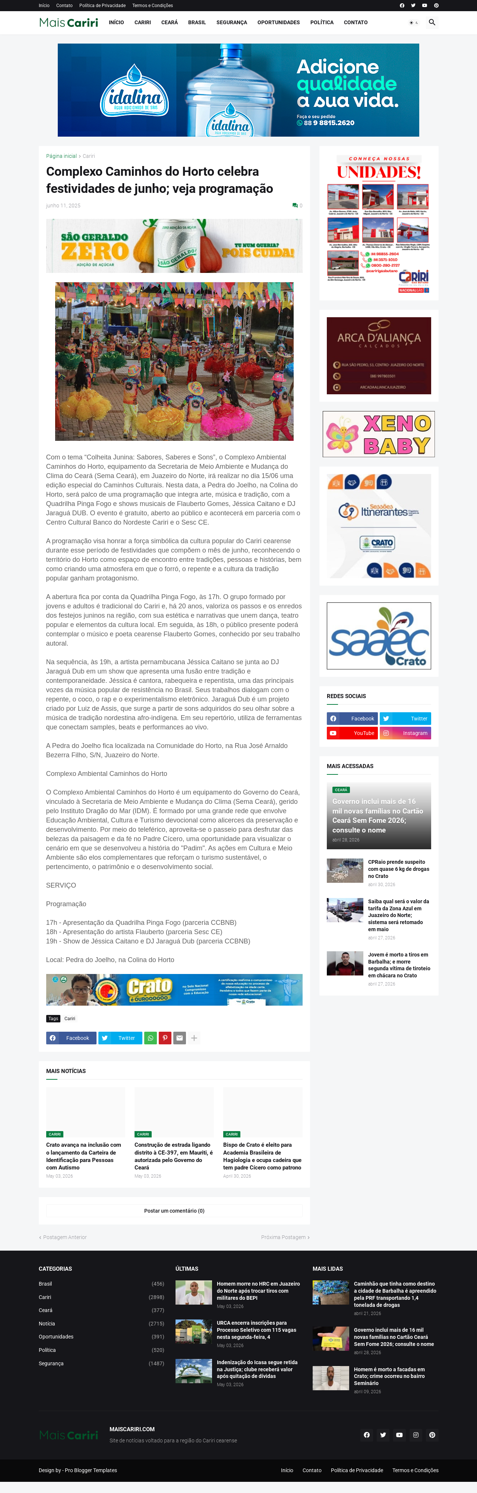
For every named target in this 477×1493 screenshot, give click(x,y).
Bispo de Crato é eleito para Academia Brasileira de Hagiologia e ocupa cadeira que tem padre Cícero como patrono (262, 1156)
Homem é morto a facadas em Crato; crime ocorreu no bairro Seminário (389, 1376)
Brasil (197, 22)
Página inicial (61, 156)
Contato (64, 5)
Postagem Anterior (65, 1237)
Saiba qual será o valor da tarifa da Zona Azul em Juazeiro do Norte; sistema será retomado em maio (398, 915)
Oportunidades (279, 22)
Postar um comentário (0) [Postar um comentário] (174, 1211)
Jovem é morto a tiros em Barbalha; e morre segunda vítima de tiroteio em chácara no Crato (399, 965)
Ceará (169, 22)
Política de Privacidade (102, 5)
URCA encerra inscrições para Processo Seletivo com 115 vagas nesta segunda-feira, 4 (256, 1330)
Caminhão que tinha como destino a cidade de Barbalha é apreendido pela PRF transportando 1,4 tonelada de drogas (395, 1294)
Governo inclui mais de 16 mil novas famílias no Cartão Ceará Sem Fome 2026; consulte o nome (394, 1337)
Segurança (232, 22)
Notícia (102, 1324)
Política (322, 22)
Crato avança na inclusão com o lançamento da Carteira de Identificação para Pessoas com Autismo (83, 1156)
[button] (414, 22)
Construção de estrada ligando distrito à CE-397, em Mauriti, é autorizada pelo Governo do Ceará (174, 1156)
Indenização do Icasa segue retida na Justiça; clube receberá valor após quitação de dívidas (257, 1369)
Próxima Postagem (283, 1237)
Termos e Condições (152, 5)
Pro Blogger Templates (91, 1470)
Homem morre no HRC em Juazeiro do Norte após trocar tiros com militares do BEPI (258, 1291)
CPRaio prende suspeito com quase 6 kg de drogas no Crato (398, 869)
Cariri (143, 22)
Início (44, 5)
